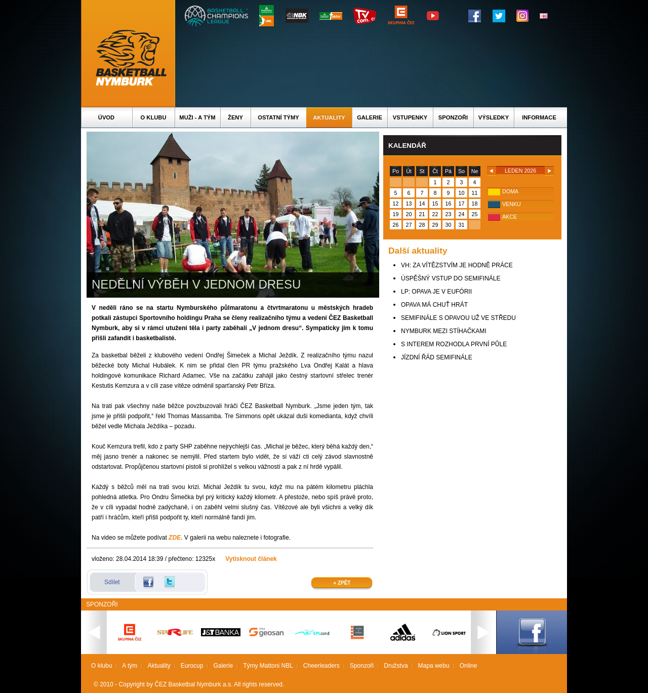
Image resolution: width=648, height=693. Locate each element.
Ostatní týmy (278, 117)
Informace (539, 117)
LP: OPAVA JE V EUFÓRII (436, 291)
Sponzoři (453, 117)
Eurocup (192, 665)
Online (468, 665)
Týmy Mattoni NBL (268, 665)
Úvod (106, 117)
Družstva (396, 665)
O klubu (154, 117)
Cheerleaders (321, 665)
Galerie (369, 117)
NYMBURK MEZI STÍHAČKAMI (444, 331)
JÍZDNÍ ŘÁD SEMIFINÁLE (436, 357)
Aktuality (329, 117)
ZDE (175, 537)
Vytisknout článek (251, 558)
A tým (129, 665)
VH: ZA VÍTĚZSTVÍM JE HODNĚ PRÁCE (457, 265)
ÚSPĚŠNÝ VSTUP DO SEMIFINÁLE (451, 278)
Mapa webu (434, 665)
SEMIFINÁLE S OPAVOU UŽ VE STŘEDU (458, 317)
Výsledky (493, 117)
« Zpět (342, 583)
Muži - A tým (197, 117)
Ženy (235, 117)
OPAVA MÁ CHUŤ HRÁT (434, 304)
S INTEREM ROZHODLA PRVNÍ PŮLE (454, 344)
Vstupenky (410, 117)
